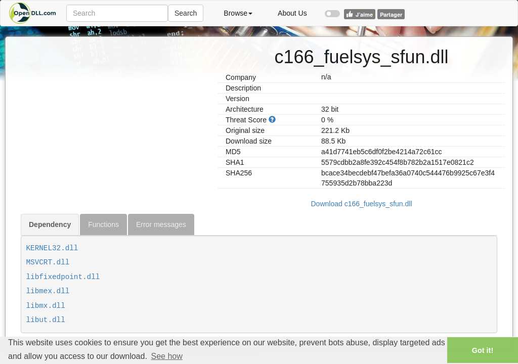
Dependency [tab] (50, 224)
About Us (292, 13)
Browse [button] (238, 13)
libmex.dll (48, 291)
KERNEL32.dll (52, 248)
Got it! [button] (482, 350)
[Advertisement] (115, 107)
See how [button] (166, 356)
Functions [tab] (103, 224)
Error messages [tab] (161, 224)
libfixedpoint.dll (63, 277)
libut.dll (45, 320)
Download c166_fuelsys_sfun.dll (361, 204)
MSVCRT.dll (48, 262)
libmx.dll (45, 306)
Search (186, 13)
